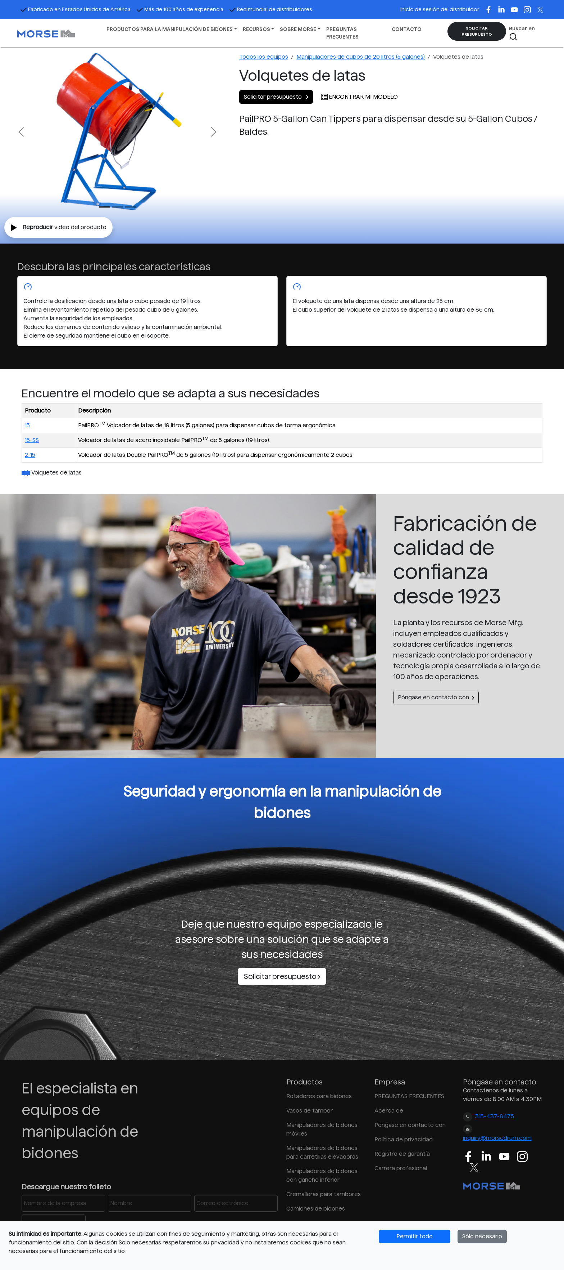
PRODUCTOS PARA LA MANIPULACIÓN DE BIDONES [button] (169, 29)
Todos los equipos (263, 57)
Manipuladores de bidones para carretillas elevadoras (322, 1152)
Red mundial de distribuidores (270, 9)
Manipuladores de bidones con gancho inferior (322, 1175)
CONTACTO (407, 29)
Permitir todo (414, 1236)
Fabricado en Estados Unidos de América (75, 9)
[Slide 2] (130, 207)
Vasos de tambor (309, 1111)
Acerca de (388, 1111)
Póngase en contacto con (436, 697)
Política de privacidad (403, 1139)
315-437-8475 (494, 1116)
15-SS (32, 440)
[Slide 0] (104, 207)
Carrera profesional (400, 1168)
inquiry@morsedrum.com (497, 1138)
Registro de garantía (402, 1154)
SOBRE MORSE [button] (298, 29)
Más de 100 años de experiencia (179, 9)
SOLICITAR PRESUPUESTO (476, 31)
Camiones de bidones (315, 1209)
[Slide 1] (117, 207)
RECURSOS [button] (256, 29)
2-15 (30, 455)
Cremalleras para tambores (323, 1194)
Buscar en (522, 33)
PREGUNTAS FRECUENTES (342, 33)
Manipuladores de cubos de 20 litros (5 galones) (360, 57)
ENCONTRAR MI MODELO (359, 97)
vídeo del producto (58, 227)
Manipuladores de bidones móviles (322, 1129)
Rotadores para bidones (319, 1096)
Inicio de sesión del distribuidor (439, 9)
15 (27, 425)
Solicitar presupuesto (276, 97)
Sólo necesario (482, 1236)
